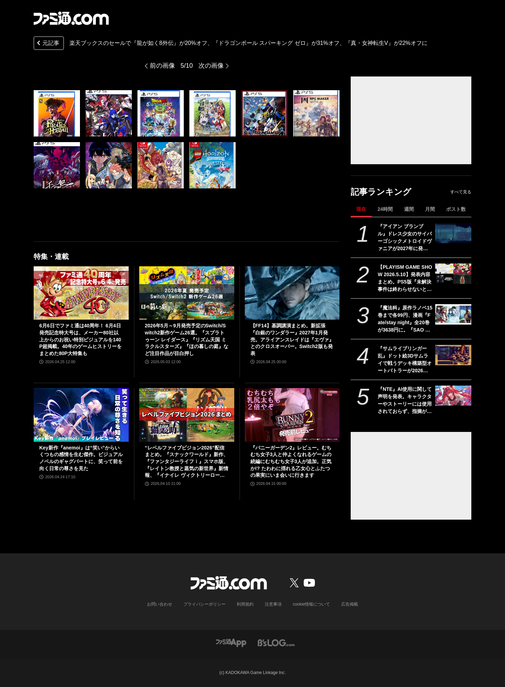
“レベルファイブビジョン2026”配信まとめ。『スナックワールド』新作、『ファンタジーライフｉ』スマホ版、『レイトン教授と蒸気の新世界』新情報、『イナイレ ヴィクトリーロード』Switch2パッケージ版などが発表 (186, 462)
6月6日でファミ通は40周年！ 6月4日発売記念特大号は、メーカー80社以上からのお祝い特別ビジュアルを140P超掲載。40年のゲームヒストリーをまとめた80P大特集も (80, 339)
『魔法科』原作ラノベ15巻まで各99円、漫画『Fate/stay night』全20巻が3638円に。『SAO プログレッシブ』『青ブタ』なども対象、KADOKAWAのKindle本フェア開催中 (405, 319)
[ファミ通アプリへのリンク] (231, 642)
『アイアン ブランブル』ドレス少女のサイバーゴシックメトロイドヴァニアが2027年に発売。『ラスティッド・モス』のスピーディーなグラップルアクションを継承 (405, 238)
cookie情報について (311, 604)
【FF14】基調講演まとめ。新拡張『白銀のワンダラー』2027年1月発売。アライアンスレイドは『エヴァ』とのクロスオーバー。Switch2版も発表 (292, 339)
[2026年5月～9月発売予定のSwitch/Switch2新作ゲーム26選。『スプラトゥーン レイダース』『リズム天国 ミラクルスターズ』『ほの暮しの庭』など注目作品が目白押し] (186, 293)
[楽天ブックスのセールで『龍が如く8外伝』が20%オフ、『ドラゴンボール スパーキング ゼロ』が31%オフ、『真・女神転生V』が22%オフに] (57, 113)
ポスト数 (456, 209)
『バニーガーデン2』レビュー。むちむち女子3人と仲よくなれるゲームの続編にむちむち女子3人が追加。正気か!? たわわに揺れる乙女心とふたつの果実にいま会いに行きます (291, 461)
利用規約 (245, 604)
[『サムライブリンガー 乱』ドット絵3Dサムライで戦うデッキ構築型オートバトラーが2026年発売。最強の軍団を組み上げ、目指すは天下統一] (453, 355)
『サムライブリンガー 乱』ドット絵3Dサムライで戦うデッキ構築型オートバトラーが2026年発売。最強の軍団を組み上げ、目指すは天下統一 (405, 360)
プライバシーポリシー (204, 604)
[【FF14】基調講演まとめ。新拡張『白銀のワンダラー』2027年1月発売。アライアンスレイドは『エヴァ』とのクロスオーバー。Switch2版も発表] (292, 293)
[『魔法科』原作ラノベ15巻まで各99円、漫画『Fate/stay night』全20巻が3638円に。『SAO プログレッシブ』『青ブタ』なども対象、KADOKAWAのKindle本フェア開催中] (453, 314)
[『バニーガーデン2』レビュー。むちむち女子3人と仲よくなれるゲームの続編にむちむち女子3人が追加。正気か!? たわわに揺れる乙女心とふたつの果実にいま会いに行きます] (292, 414)
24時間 (385, 209)
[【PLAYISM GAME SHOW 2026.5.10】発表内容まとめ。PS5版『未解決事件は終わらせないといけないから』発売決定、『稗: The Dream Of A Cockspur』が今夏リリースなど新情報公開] (453, 274)
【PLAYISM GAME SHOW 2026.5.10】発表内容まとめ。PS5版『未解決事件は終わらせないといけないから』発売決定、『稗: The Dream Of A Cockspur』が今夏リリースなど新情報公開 (405, 278)
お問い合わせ (159, 604)
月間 (430, 209)
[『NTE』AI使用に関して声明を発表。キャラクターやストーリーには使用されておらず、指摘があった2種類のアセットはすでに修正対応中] (453, 396)
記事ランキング (381, 191)
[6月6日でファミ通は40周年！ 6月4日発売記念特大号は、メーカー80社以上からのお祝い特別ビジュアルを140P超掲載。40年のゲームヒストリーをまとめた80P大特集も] (81, 293)
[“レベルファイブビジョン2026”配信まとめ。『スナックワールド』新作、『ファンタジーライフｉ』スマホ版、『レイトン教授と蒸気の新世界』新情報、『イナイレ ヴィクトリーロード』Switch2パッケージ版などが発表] (186, 414)
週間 (409, 209)
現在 (361, 209)
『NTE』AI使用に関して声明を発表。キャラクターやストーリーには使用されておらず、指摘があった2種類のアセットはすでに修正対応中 (405, 400)
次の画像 (211, 65)
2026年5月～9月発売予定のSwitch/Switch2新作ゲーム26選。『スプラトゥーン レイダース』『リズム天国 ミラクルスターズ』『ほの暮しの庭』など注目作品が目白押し (186, 339)
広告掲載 (349, 604)
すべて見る (460, 191)
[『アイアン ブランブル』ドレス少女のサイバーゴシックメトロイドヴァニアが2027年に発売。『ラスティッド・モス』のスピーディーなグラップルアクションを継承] (453, 233)
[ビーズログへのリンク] (276, 642)
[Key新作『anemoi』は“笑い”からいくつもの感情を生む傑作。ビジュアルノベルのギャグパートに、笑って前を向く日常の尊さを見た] (81, 414)
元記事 (47, 43)
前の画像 (162, 65)
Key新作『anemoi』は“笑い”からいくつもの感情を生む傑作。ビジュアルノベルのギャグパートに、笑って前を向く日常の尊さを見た (81, 458)
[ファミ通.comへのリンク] (71, 18)
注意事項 (273, 604)
